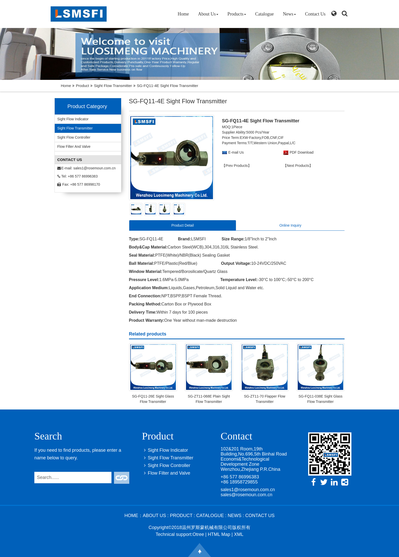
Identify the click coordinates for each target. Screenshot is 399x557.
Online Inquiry (290, 225)
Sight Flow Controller (73, 137)
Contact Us (315, 14)
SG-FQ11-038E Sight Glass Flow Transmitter (320, 399)
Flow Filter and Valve (73, 146)
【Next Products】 (298, 166)
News (289, 14)
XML (238, 534)
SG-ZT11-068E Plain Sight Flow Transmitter (209, 399)
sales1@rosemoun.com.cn (94, 168)
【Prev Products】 (236, 166)
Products (236, 14)
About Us (208, 14)
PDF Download (301, 152)
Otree (198, 534)
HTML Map (219, 534)
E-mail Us (236, 152)
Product (82, 85)
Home (183, 14)
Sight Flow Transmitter (113, 85)
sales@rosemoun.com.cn (246, 494)
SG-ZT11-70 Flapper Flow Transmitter (265, 399)
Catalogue (264, 14)
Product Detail (182, 225)
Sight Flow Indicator (73, 119)
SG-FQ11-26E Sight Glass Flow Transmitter (153, 399)
